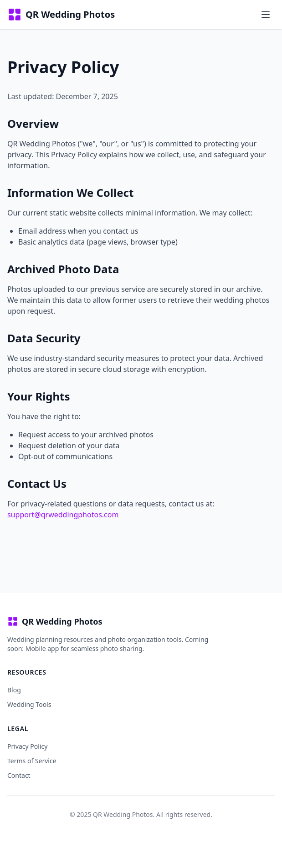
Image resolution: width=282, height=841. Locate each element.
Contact (19, 775)
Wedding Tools (29, 704)
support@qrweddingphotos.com (62, 515)
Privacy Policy (27, 746)
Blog (14, 690)
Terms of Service (31, 760)
